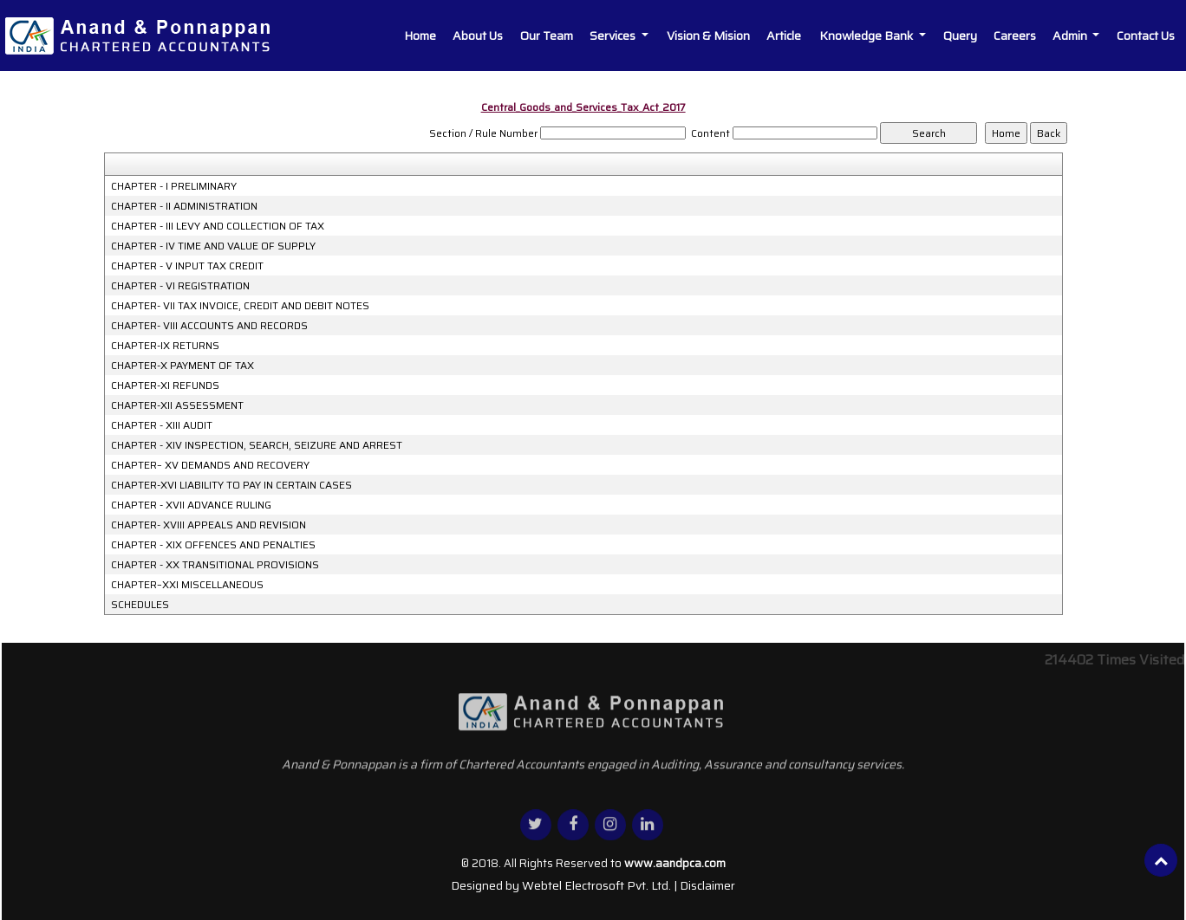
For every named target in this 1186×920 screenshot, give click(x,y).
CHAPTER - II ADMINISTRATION (184, 206)
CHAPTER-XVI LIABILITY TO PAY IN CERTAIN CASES (231, 485)
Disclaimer (707, 885)
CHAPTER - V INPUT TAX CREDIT (187, 266)
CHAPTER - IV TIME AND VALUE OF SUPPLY (213, 246)
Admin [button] (1071, 35)
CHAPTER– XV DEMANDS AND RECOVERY (210, 465)
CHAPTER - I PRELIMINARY (174, 186)
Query (960, 35)
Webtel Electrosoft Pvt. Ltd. (596, 885)
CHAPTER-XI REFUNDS (165, 385)
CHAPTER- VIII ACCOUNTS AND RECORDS (209, 326)
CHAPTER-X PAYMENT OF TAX (182, 366)
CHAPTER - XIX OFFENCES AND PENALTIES (213, 545)
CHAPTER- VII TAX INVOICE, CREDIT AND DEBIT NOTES (240, 306)
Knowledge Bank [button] (867, 35)
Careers (1015, 35)
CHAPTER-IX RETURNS (165, 346)
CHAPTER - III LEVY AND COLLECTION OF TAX (217, 226)
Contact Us (1146, 35)
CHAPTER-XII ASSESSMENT (177, 405)
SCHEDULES (140, 605)
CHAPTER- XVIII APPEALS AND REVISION (208, 525)
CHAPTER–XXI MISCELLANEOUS (187, 585)
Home (420, 35)
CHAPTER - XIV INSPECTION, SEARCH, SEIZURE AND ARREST (256, 445)
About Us (478, 35)
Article (783, 35)
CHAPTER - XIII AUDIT (161, 425)
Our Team (546, 35)
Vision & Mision (708, 35)
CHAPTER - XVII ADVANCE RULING (191, 505)
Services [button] (614, 35)
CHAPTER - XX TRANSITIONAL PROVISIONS (215, 565)
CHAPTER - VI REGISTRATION (180, 286)
